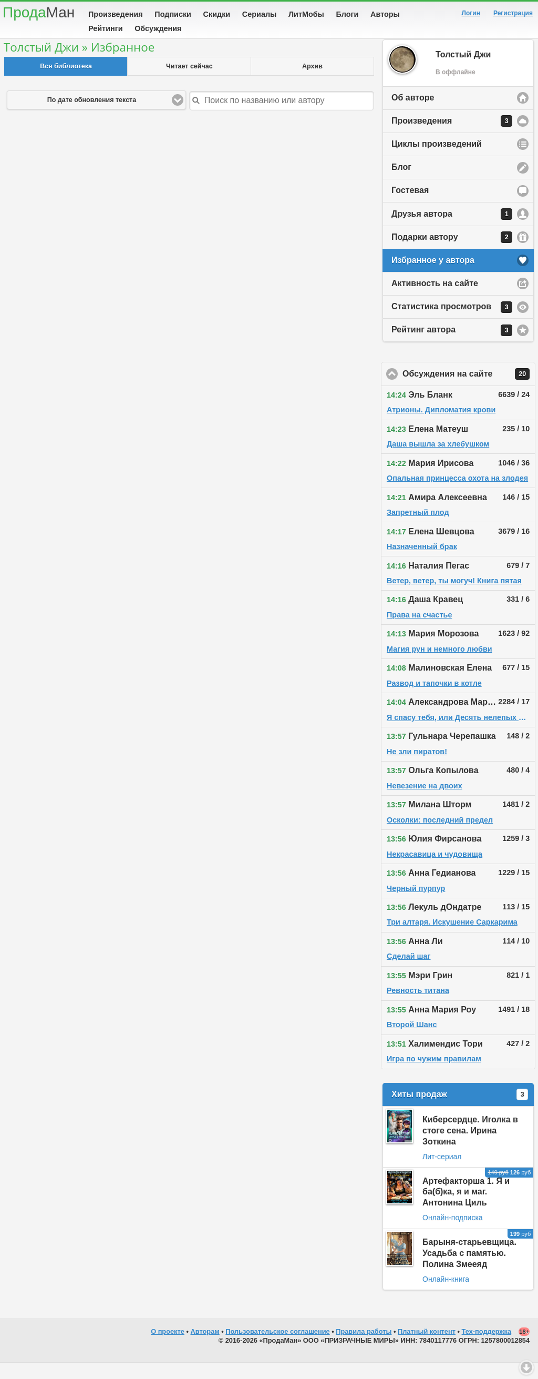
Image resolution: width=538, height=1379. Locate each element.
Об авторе (412, 113)
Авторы (385, 14)
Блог (401, 183)
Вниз (526, 1367)
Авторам (205, 1348)
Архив (312, 82)
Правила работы (363, 1348)
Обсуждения (157, 28)
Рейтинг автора (451, 346)
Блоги (347, 14)
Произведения (115, 14)
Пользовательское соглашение (277, 1348)
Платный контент (427, 1348)
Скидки (217, 14)
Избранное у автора (432, 276)
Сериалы (259, 14)
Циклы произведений (436, 160)
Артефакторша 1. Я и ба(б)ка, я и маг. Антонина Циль (466, 1208)
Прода (39, 12)
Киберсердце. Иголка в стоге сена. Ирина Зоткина (470, 1146)
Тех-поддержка (487, 1348)
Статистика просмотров (451, 323)
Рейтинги (105, 28)
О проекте (167, 1348)
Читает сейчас (189, 82)
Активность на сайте (434, 299)
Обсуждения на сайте (468, 390)
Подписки (172, 14)
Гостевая (410, 206)
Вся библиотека (66, 82)
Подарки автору (451, 253)
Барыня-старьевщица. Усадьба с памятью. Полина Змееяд (469, 1269)
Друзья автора (451, 230)
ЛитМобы (306, 14)
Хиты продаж (459, 1111)
